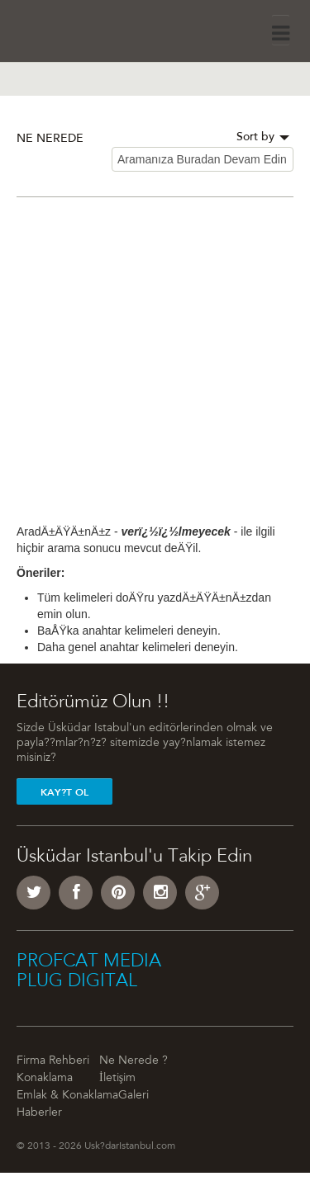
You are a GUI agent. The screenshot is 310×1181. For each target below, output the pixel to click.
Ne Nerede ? (133, 1061)
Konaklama (45, 1078)
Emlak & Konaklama (67, 1096)
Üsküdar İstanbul (63, 28)
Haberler (39, 1113)
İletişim (117, 1078)
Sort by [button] (262, 138)
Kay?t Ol (64, 792)
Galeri (133, 1096)
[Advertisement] (155, 368)
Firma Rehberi (53, 1061)
